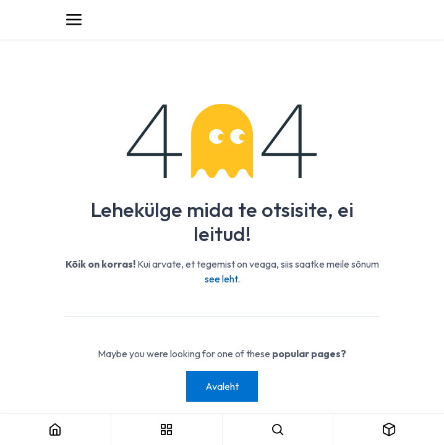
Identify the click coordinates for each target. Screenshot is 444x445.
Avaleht (222, 386)
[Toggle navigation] (73, 20)
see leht (221, 279)
